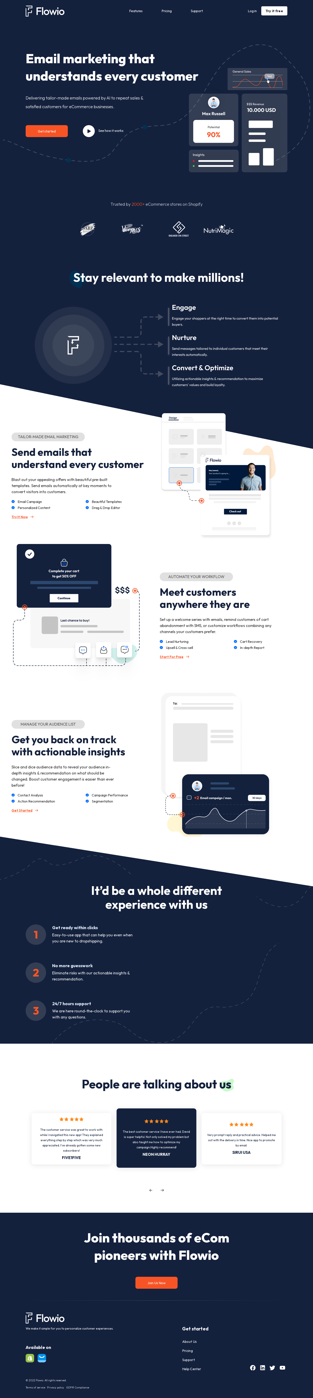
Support (197, 11)
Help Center (191, 1369)
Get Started (25, 810)
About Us (189, 1341)
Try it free (274, 11)
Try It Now (23, 516)
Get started (47, 131)
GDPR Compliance (77, 1387)
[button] (150, 1190)
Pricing (166, 11)
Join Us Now (156, 1283)
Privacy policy (55, 1387)
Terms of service (35, 1387)
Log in (252, 11)
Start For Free (175, 656)
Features (136, 11)
